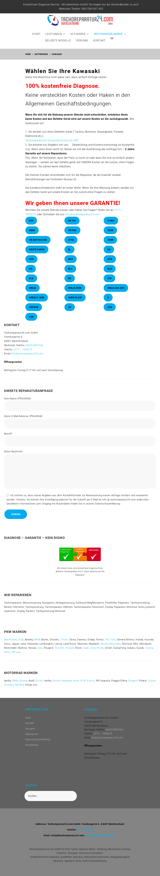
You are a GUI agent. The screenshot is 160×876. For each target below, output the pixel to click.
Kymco (91, 684)
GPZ (70, 263)
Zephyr (33, 311)
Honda (56, 684)
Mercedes (115, 648)
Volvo (7, 656)
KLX (31, 282)
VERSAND (82, 44)
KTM (83, 684)
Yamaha (19, 689)
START (36, 38)
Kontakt (29, 723)
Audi (21, 643)
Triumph (8, 689)
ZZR (31, 321)
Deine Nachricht (80, 474)
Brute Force (37, 254)
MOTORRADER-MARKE (110, 38)
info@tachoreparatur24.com (82, 218)
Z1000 (111, 225)
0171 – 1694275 (23, 353)
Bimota (23, 684)
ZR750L (72, 234)
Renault (69, 652)
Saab (86, 652)
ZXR (109, 311)
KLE (70, 273)
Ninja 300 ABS (116, 292)
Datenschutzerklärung (37, 739)
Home (28, 59)
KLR (109, 273)
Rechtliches (32, 745)
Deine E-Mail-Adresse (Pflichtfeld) (80, 426)
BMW (37, 643)
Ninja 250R (75, 292)
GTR (109, 263)
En (108, 254)
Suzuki (151, 684)
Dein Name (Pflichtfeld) (80, 408)
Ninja (32, 292)
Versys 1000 (36, 302)
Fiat (107, 643)
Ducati (39, 684)
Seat (92, 652)
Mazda (104, 648)
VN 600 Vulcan (38, 244)
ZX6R (110, 234)
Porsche (59, 652)
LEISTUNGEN (55, 38)
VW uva (15, 656)
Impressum (31, 734)
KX (69, 282)
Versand (30, 728)
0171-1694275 (85, 829)
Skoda (100, 652)
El (69, 254)
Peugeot (133, 684)
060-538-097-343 (90, 13)
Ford (113, 643)
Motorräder (41, 59)
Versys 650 (75, 302)
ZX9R (110, 244)
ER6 (31, 225)
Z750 (71, 244)
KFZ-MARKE (79, 38)
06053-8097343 (34, 349)
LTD (109, 282)
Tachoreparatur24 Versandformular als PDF (51, 144)
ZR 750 (72, 225)
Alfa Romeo (10, 643)
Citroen (64, 643)
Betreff (80, 444)
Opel (40, 652)
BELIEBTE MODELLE (58, 44)
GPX (31, 263)
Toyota (149, 652)
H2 (30, 273)
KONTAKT (99, 44)
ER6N (32, 234)
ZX (69, 311)
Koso (76, 684)
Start (28, 717)
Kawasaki (66, 684)
